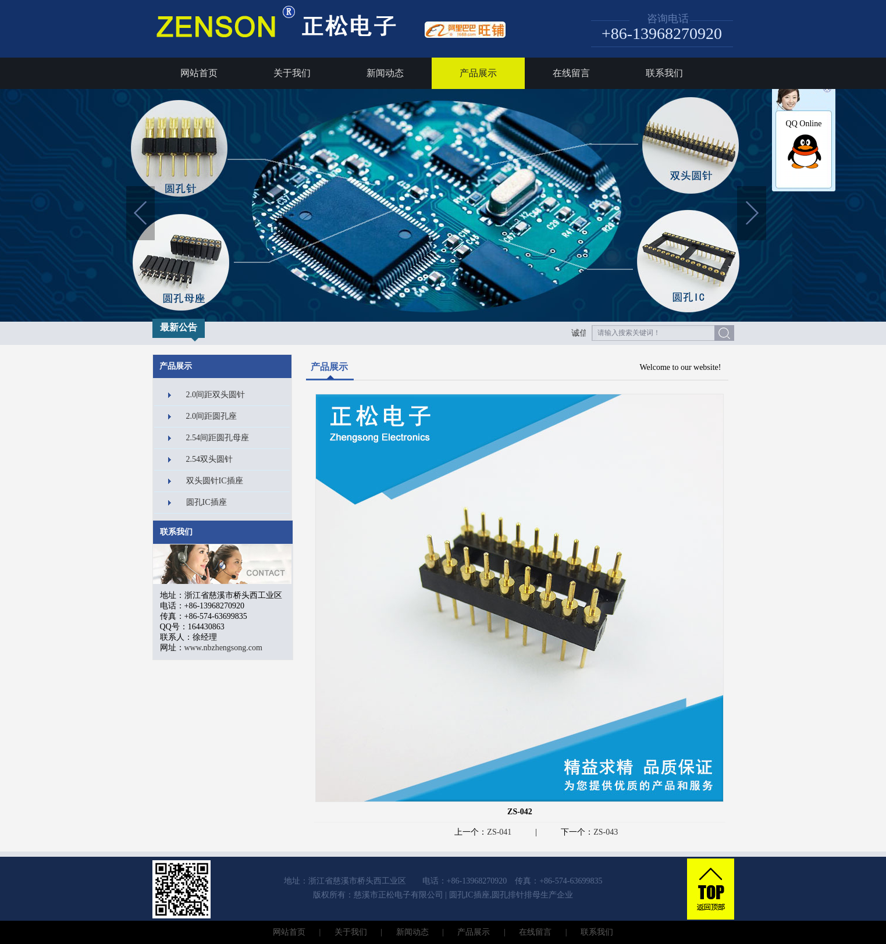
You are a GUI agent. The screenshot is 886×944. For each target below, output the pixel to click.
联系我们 (664, 73)
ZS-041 (499, 832)
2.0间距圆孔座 (211, 416)
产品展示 (478, 73)
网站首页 (199, 73)
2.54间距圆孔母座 (218, 437)
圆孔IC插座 (206, 502)
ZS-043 (605, 832)
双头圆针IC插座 (214, 480)
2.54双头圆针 (209, 459)
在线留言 (571, 73)
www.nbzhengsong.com (223, 647)
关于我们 (292, 73)
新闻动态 (385, 73)
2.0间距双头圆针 (215, 394)
